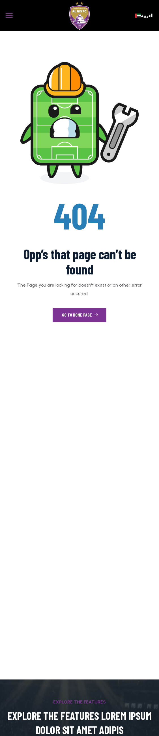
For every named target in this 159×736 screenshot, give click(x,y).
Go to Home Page (80, 314)
